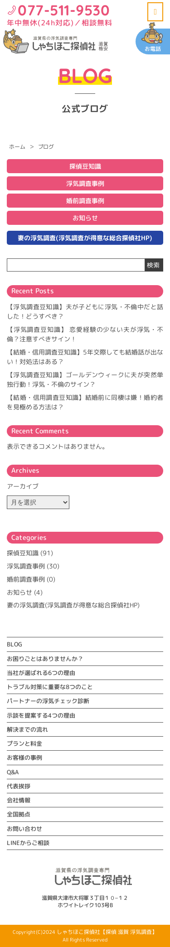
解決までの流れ (27, 729)
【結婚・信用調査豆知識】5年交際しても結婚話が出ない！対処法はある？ (85, 357)
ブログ (46, 147)
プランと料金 (24, 743)
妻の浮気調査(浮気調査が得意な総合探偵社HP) (85, 237)
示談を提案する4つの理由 (41, 715)
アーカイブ (23, 486)
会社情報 (18, 800)
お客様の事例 (24, 757)
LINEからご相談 (28, 843)
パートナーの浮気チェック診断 (48, 701)
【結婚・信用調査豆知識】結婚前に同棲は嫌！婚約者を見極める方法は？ (85, 402)
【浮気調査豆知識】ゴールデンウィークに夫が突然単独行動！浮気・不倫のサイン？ (85, 379)
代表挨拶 (18, 786)
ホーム (17, 147)
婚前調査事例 (85, 200)
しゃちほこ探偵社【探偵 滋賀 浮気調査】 (107, 932)
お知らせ (85, 218)
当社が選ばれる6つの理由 (41, 673)
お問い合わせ (24, 829)
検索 (153, 265)
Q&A (13, 772)
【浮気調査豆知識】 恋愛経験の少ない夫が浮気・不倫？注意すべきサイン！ (85, 334)
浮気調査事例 (85, 183)
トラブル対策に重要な (50, 687)
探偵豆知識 (85, 166)
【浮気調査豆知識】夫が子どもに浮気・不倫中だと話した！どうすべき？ (85, 311)
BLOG (14, 644)
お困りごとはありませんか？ (45, 659)
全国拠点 (18, 814)
